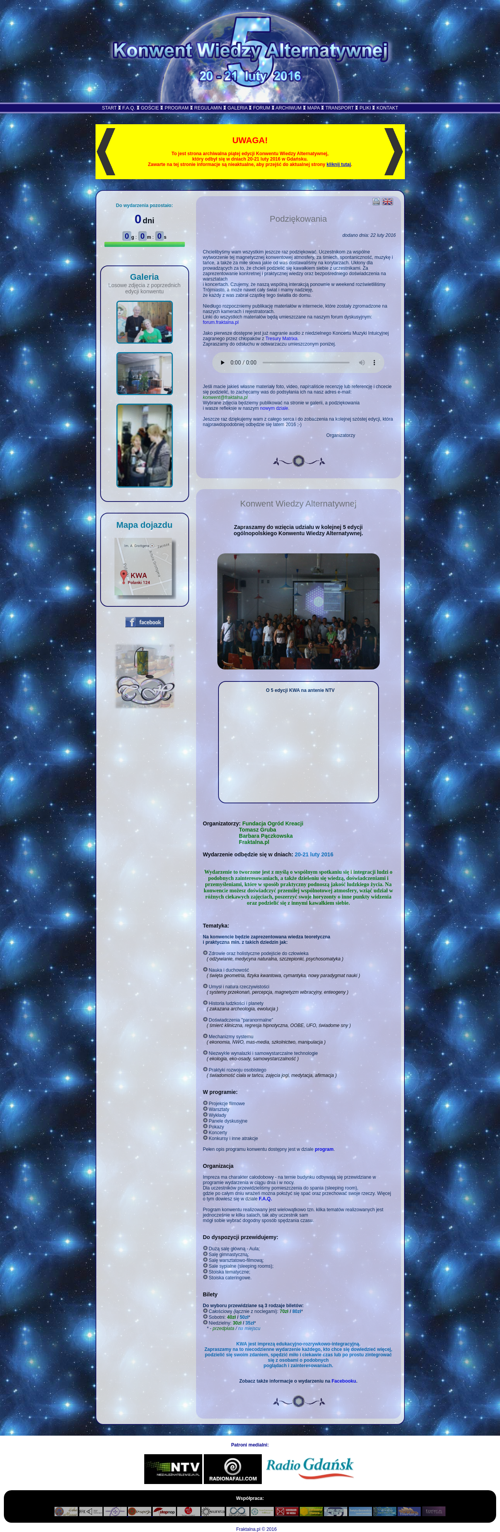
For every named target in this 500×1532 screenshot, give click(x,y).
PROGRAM (177, 108)
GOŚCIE (150, 108)
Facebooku (344, 1381)
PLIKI (365, 108)
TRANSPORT (339, 108)
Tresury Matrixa (281, 338)
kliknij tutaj (339, 164)
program (324, 1149)
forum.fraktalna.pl (221, 322)
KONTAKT (387, 108)
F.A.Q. (128, 108)
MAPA (313, 108)
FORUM (261, 108)
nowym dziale (274, 408)
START (109, 108)
